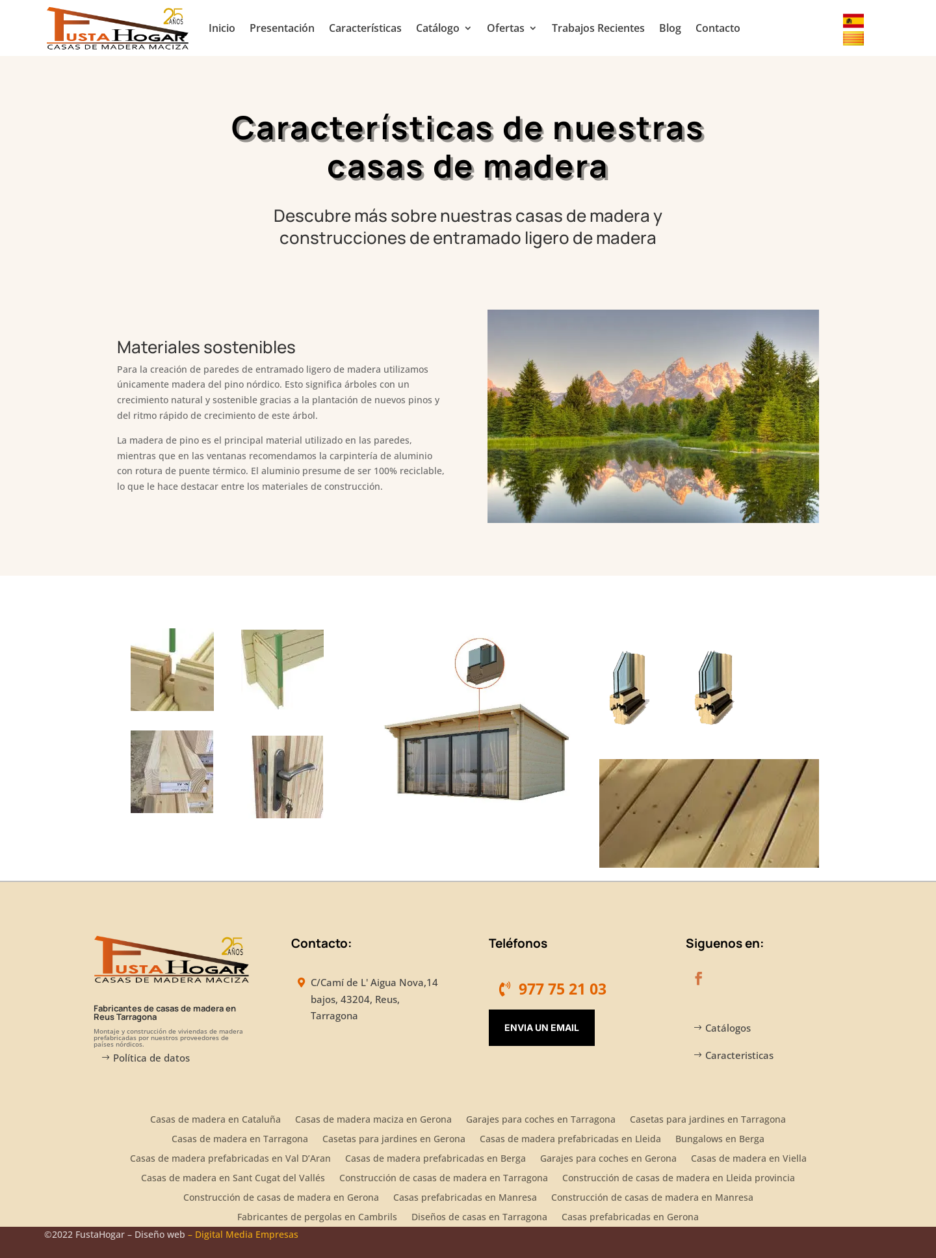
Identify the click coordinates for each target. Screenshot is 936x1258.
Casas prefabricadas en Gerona (630, 1217)
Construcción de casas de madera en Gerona (281, 1198)
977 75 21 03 (562, 988)
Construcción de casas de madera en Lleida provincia (678, 1178)
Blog (670, 28)
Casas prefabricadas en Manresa (465, 1198)
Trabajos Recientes (598, 28)
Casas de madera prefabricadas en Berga (435, 1159)
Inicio (222, 28)
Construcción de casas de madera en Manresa (652, 1198)
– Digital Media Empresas (243, 1234)
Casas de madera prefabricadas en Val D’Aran (230, 1159)
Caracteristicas (739, 1055)
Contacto (718, 28)
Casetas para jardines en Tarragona (708, 1120)
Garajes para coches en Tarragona (541, 1120)
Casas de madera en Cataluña (215, 1120)
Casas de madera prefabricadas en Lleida (570, 1139)
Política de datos (151, 1057)
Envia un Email (541, 1027)
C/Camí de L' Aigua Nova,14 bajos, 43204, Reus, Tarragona (374, 999)
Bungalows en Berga (719, 1139)
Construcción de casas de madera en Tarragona (443, 1178)
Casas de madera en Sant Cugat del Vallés (233, 1178)
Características (365, 28)
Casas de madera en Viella (749, 1159)
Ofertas (506, 28)
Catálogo (438, 28)
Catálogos (728, 1027)
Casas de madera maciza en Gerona (373, 1120)
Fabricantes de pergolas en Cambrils (317, 1217)
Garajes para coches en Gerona (608, 1159)
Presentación (282, 28)
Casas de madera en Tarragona (240, 1139)
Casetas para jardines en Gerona (393, 1139)
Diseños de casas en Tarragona (479, 1217)
